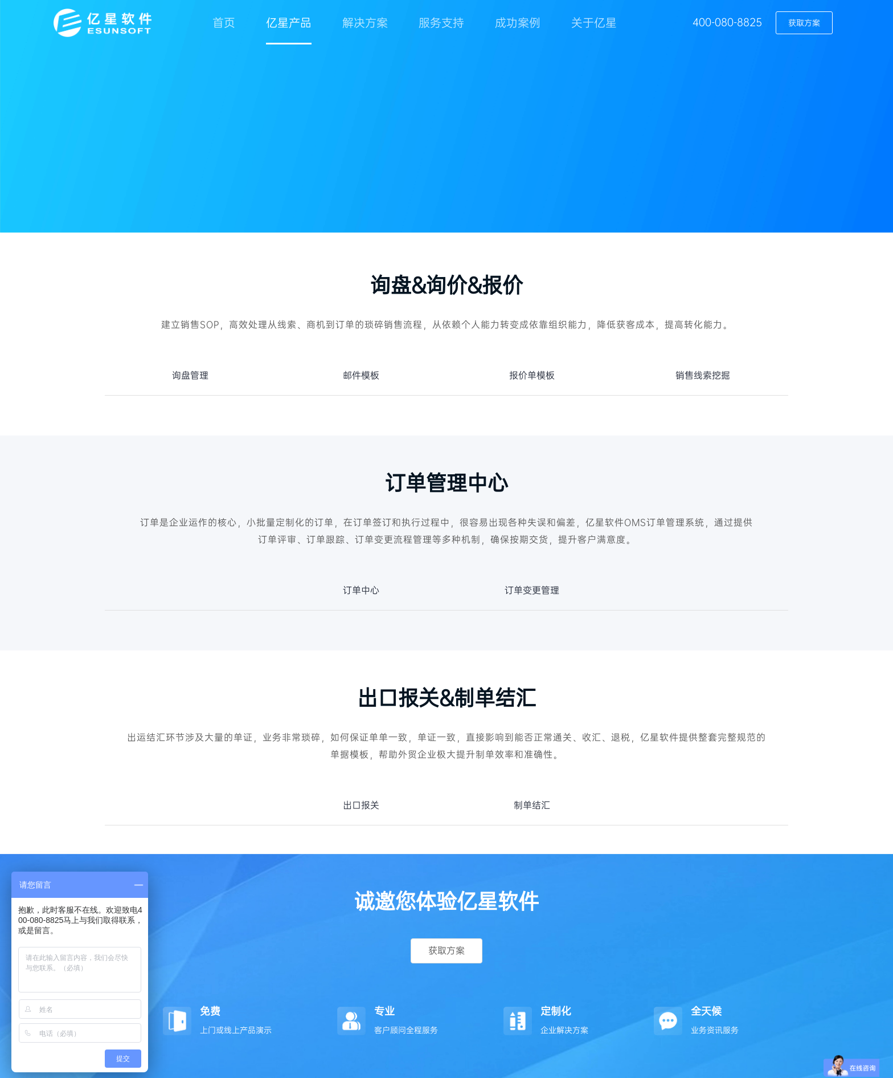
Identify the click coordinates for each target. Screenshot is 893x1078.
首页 (223, 22)
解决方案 (365, 22)
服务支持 (441, 22)
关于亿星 (594, 22)
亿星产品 (289, 22)
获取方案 (804, 23)
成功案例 (517, 22)
